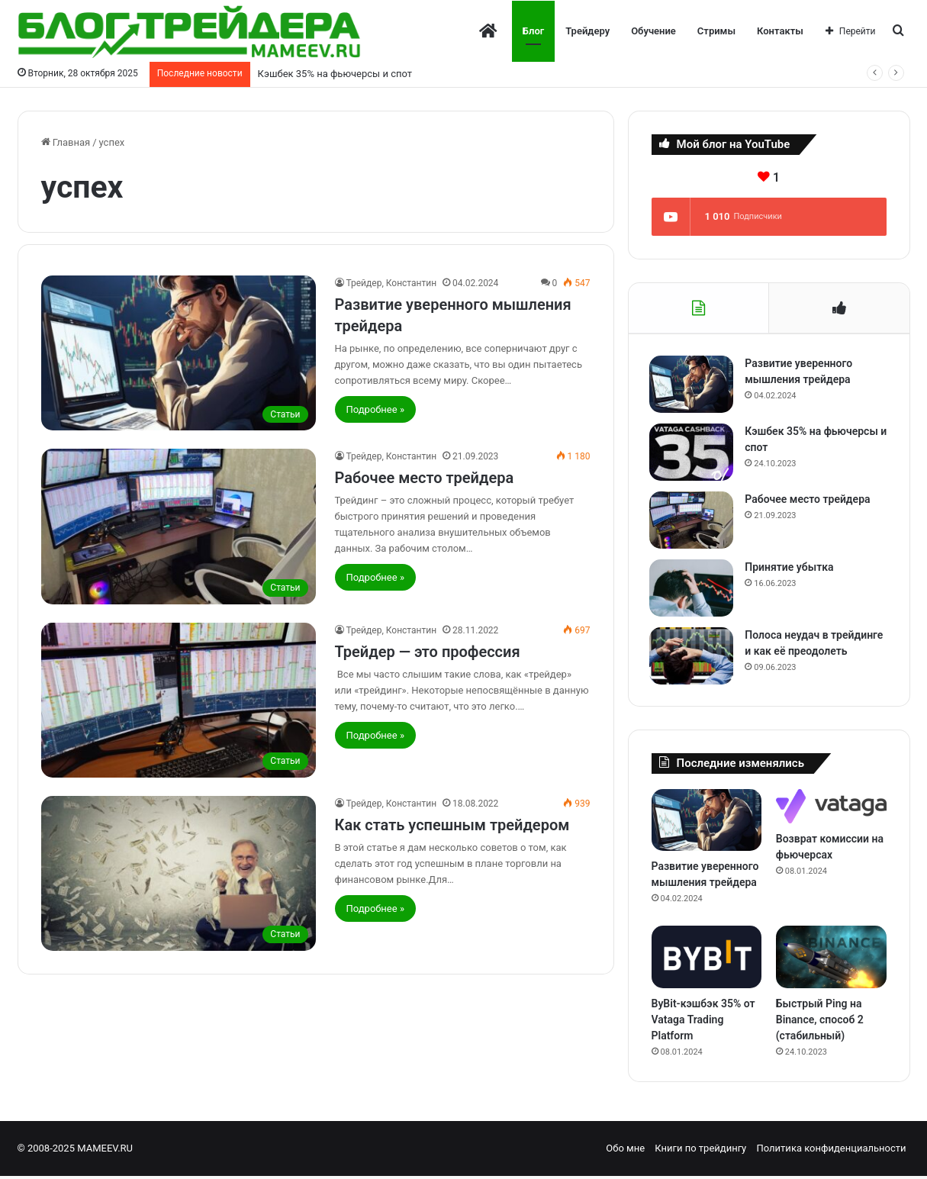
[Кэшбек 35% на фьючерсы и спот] (693, 453)
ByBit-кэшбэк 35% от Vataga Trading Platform (703, 1022)
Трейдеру (587, 31)
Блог (533, 31)
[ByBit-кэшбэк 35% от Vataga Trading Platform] (707, 960)
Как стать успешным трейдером (452, 825)
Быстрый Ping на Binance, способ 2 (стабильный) (820, 1022)
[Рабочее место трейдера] (178, 526)
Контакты (780, 31)
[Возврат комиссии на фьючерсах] (831, 809)
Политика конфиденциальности (831, 1151)
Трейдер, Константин (391, 283)
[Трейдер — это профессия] (178, 700)
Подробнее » (375, 409)
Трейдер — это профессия (427, 652)
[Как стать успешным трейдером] (178, 873)
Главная (66, 142)
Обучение (653, 31)
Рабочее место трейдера (424, 478)
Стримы (716, 31)
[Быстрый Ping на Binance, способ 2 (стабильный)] (831, 960)
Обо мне (625, 1151)
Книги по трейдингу (700, 1151)
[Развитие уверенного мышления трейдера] (178, 352)
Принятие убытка (791, 568)
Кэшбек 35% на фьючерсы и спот (335, 73)
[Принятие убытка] (693, 589)
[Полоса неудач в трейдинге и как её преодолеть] (693, 657)
